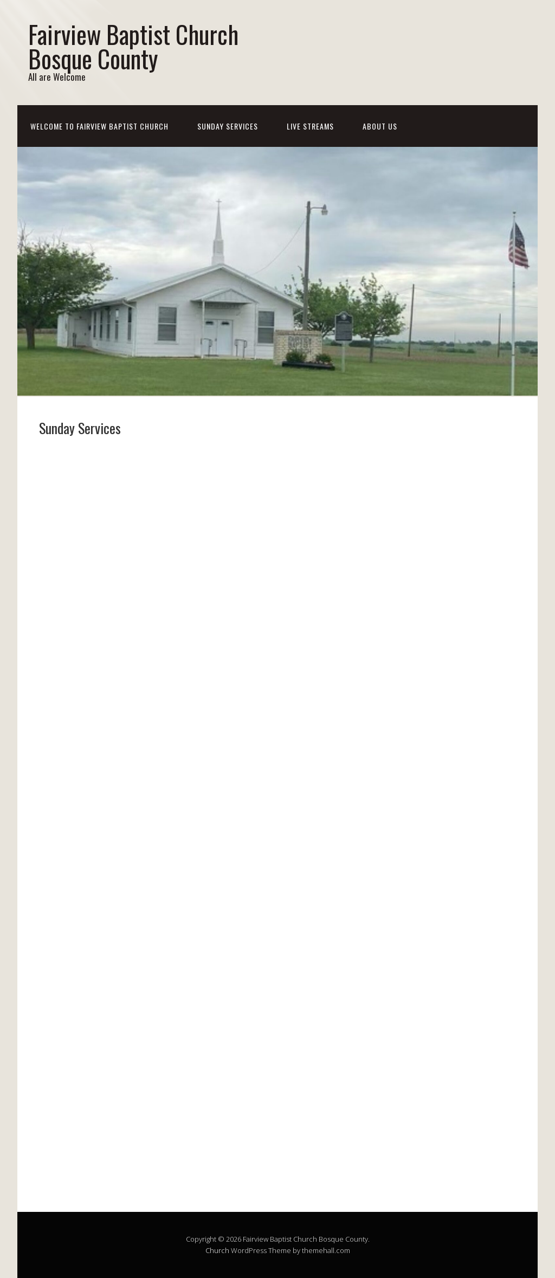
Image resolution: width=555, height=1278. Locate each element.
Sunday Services (227, 126)
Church (217, 1250)
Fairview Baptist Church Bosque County (133, 46)
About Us (380, 126)
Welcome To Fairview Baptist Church (99, 126)
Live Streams (310, 126)
